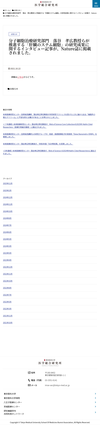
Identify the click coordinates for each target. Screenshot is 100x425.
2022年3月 (7, 308)
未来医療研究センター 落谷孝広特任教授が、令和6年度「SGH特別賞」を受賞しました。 (38, 144)
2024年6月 (7, 232)
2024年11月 (7, 204)
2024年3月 (7, 246)
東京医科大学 (10, 393)
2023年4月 (7, 260)
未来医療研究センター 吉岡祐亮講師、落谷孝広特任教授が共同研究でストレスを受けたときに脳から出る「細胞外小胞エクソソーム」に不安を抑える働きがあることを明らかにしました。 (49, 115)
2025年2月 (7, 190)
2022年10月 (7, 281)
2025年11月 (7, 183)
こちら (20, 76)
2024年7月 (7, 225)
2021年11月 (7, 315)
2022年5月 (7, 301)
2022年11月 (7, 274)
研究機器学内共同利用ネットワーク (14, 412)
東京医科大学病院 (12, 397)
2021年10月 (7, 322)
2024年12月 (7, 197)
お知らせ (14, 88)
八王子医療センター (13, 402)
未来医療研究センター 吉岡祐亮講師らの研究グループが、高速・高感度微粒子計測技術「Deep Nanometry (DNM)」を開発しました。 (50, 135)
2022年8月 (7, 288)
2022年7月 (7, 295)
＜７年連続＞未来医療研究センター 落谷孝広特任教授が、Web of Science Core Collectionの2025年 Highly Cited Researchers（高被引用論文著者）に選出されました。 (47, 125)
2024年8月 (7, 218)
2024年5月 (7, 239)
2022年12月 (7, 267)
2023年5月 (7, 253)
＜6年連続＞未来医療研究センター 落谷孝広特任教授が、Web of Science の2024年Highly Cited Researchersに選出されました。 (49, 152)
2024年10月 (7, 211)
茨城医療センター (12, 406)
